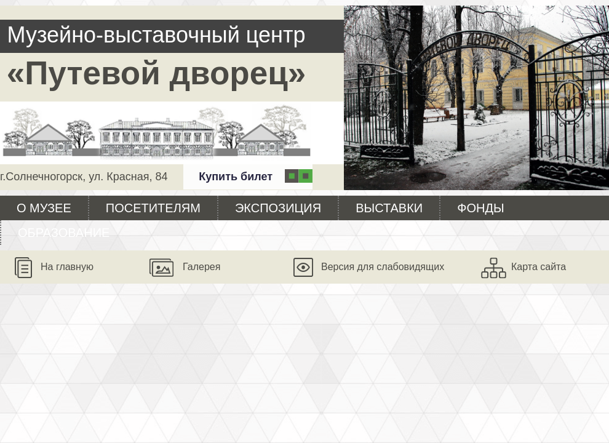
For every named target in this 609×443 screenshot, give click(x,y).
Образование (63, 232)
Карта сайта (538, 266)
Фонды (480, 208)
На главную (67, 266)
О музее (44, 208)
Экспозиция (278, 208)
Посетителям (153, 208)
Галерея (201, 266)
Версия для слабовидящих (382, 266)
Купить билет (236, 176)
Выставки (389, 208)
